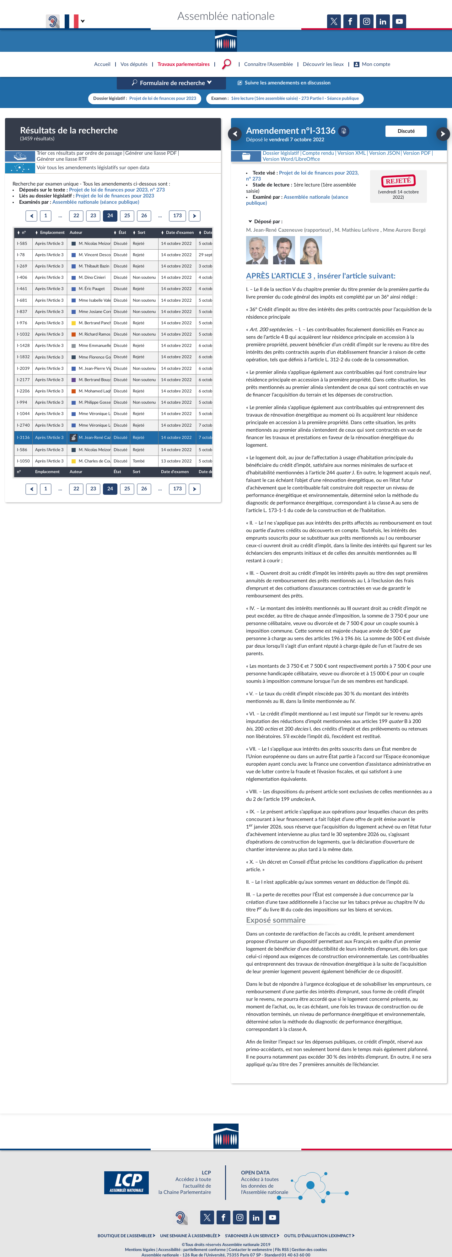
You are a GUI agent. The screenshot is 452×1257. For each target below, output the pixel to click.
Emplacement (52, 219)
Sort (141, 219)
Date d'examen (180, 219)
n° (24, 219)
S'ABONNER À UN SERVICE (250, 1222)
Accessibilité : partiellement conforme (192, 1236)
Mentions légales (140, 1236)
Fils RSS (282, 1236)
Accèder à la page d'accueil (226, 38)
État (122, 219)
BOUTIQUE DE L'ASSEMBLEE (125, 1222)
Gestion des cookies (309, 1236)
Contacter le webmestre (250, 1236)
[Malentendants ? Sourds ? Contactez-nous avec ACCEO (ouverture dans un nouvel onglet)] (180, 1204)
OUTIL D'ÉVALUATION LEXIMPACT (317, 1222)
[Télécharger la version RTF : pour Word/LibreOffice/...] (291, 146)
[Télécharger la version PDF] (343, 117)
